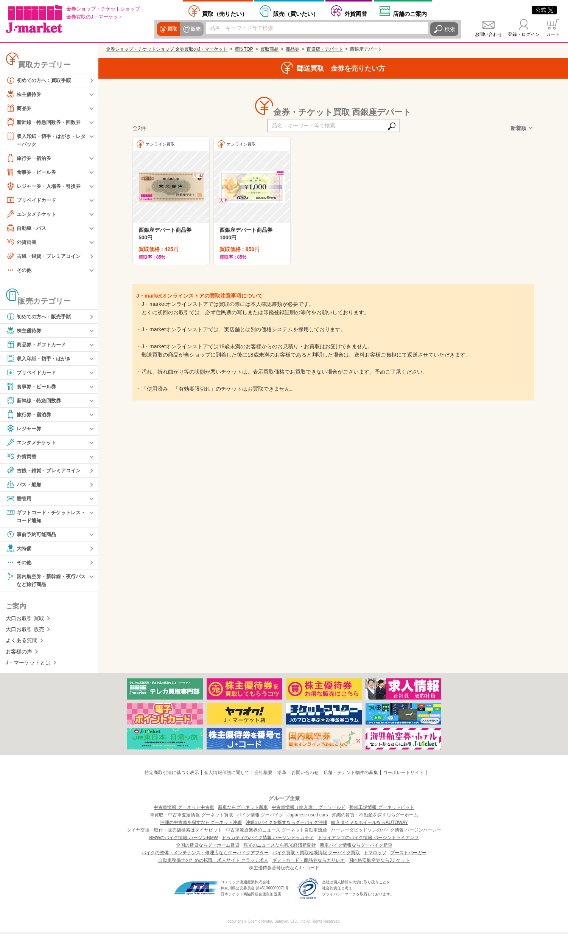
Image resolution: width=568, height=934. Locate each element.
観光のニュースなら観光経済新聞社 (279, 847)
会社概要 (263, 774)
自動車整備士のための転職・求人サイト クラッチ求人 (213, 862)
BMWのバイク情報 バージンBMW (183, 839)
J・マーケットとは (28, 664)
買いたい (296, 14)
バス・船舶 (24, 484)
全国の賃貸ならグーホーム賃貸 (208, 847)
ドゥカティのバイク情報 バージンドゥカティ (268, 839)
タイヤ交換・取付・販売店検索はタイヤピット (174, 832)
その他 (19, 270)
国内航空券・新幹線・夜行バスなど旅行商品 (46, 581)
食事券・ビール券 (32, 172)
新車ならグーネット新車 (243, 809)
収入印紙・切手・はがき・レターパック (46, 140)
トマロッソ (375, 854)
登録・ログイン (524, 34)
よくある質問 (21, 642)
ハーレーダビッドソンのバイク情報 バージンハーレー (386, 832)
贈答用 (19, 498)
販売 (195, 29)
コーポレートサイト (403, 774)
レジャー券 (24, 428)
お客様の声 (19, 653)
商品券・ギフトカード (38, 344)
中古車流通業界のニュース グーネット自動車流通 (276, 832)
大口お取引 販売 (25, 631)
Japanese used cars (307, 816)
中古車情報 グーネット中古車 (184, 809)
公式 (544, 10)
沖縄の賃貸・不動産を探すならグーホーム (375, 816)
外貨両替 (355, 14)
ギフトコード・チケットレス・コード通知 (43, 516)
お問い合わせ (488, 34)
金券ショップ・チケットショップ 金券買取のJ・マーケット (166, 49)
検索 (450, 29)
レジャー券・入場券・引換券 (46, 186)
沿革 (281, 774)
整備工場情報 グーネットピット (381, 809)
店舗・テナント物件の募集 (351, 774)
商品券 (19, 108)
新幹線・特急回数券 (35, 400)
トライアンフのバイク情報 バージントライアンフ (368, 839)
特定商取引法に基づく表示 (172, 774)
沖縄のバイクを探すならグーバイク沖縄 (286, 824)
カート (553, 34)
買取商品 (269, 49)
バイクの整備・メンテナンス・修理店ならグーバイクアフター (205, 854)
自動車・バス (27, 228)
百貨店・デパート (325, 49)
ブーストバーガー (408, 854)
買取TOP (244, 49)
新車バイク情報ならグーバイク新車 (356, 847)
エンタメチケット (32, 214)
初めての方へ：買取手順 (40, 80)
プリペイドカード (32, 200)
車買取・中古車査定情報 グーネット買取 (191, 816)
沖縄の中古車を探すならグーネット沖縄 (201, 824)
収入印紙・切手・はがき (40, 358)
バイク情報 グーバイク (260, 816)
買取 (172, 29)
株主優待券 (24, 94)
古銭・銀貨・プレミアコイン (46, 256)
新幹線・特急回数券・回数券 (46, 122)
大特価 (19, 549)
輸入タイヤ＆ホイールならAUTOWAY (369, 824)
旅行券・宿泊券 (30, 158)
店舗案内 (410, 14)
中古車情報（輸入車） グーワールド (308, 809)
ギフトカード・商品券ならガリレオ (308, 862)
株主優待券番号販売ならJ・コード (284, 869)
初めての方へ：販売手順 (40, 316)
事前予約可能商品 (32, 535)
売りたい (224, 14)
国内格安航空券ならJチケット (379, 862)
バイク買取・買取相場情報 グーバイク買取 (316, 854)
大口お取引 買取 (25, 620)
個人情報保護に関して (226, 774)
